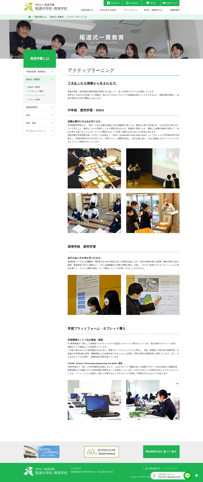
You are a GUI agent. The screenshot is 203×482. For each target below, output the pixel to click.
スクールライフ (130, 10)
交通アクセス (170, 2)
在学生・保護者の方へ (153, 10)
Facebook (113, 2)
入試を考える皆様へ (108, 10)
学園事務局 (175, 10)
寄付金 (151, 2)
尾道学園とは (87, 10)
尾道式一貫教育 (57, 17)
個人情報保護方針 (153, 468)
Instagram (132, 2)
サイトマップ (171, 468)
